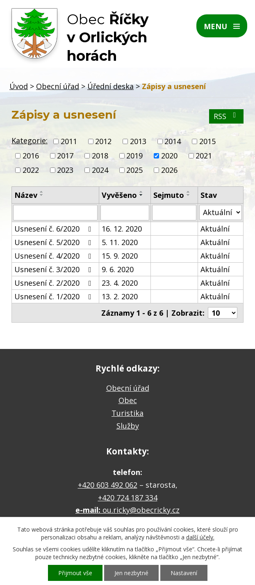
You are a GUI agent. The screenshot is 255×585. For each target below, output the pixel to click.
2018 (100, 156)
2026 (169, 170)
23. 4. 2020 (120, 283)
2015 (207, 141)
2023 (65, 170)
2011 (69, 141)
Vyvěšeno (119, 195)
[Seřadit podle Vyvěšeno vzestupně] (141, 191)
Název (25, 195)
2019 (134, 156)
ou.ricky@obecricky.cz (141, 510)
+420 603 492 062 (107, 485)
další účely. (200, 537)
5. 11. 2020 (120, 242)
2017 (65, 156)
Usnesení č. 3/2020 (54, 269)
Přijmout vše (75, 573)
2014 (172, 141)
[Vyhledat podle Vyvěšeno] (124, 212)
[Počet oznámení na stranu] (222, 313)
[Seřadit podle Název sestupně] (41, 195)
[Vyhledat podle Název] (55, 212)
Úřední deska (110, 86)
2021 (204, 156)
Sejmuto (168, 195)
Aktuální (215, 229)
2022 (31, 170)
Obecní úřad (57, 86)
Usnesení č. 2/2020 (54, 283)
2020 (169, 156)
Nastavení (184, 573)
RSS (226, 116)
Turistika (127, 413)
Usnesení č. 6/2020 (54, 229)
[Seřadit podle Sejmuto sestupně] (188, 195)
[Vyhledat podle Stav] (220, 212)
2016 (31, 156)
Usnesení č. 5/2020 (54, 242)
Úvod (18, 86)
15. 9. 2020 (120, 256)
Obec (127, 400)
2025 (134, 170)
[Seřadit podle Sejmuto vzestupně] (188, 191)
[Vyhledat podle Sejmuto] (174, 212)
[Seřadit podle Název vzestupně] (41, 191)
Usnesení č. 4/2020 (54, 256)
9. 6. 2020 (118, 269)
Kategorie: (29, 140)
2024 (100, 170)
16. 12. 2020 (122, 229)
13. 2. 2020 (120, 296)
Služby (127, 426)
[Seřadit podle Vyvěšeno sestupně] (141, 195)
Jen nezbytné (131, 573)
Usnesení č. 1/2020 (54, 296)
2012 (103, 141)
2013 (138, 141)
